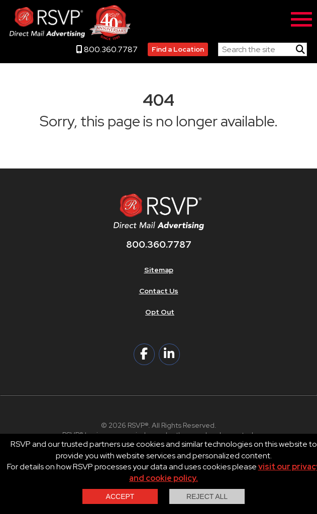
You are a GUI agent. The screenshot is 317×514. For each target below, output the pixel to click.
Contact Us (158, 290)
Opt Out (159, 311)
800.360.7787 (107, 49)
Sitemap (158, 269)
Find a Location (178, 49)
